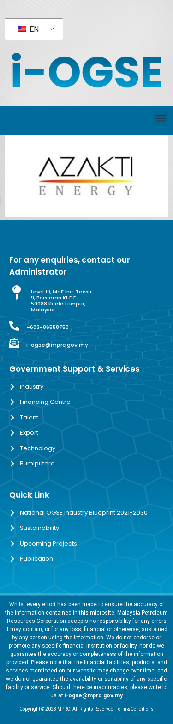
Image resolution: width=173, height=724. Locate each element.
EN (28, 29)
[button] (160, 118)
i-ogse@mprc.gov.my (57, 345)
